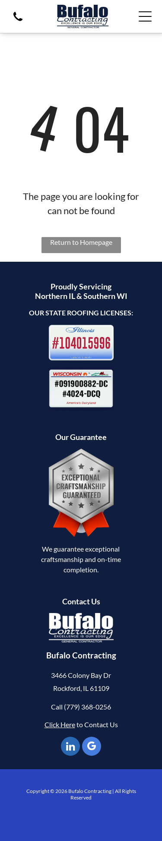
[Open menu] (145, 16)
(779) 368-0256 (87, 707)
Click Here (59, 724)
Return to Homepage (81, 242)
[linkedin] (70, 747)
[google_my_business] (91, 747)
